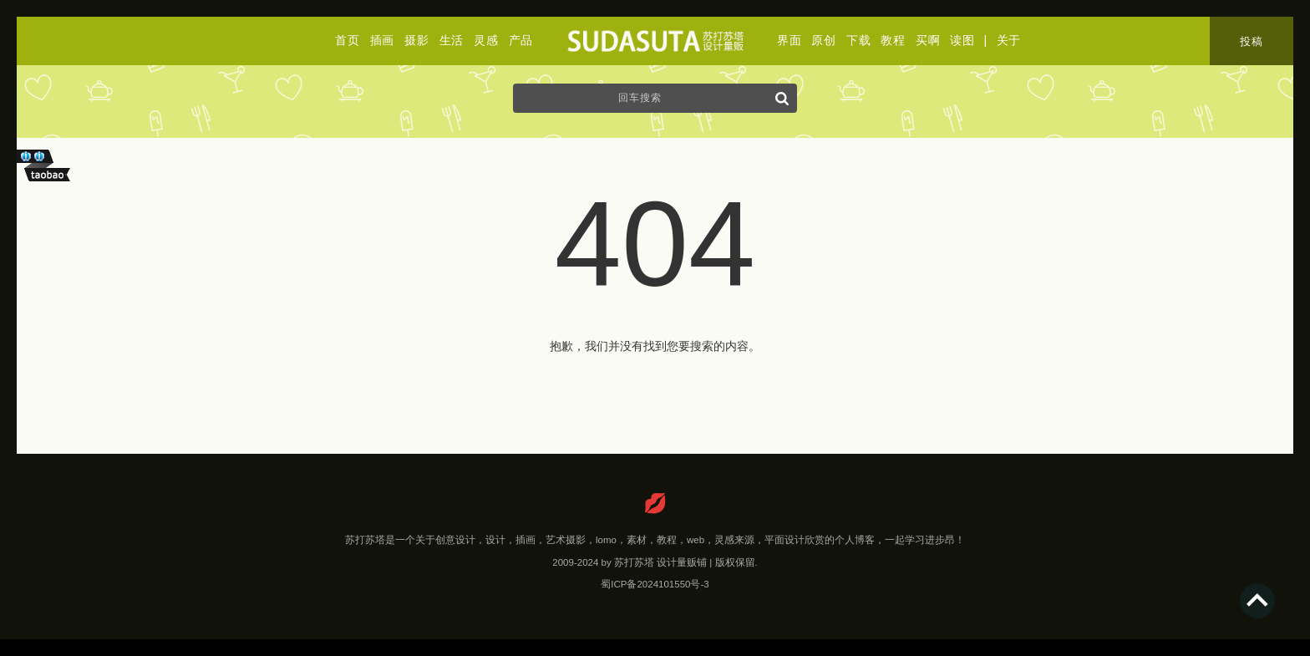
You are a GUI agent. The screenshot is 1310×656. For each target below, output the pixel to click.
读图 (962, 40)
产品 (521, 40)
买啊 (928, 40)
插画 (382, 40)
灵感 (486, 40)
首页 (347, 40)
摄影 (416, 40)
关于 (1009, 40)
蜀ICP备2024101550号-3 (654, 584)
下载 (858, 40)
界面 (789, 40)
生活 (451, 40)
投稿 (1251, 41)
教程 (893, 40)
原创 (823, 40)
